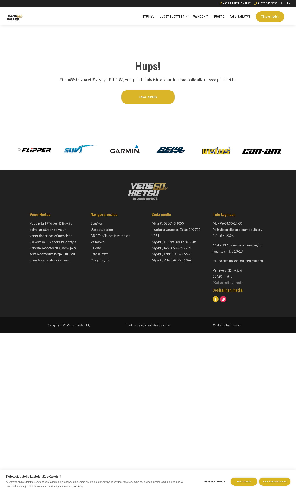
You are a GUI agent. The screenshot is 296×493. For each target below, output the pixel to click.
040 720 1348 (186, 242)
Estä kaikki (244, 481)
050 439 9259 (181, 248)
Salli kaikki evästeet (275, 481)
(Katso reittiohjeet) (228, 282)
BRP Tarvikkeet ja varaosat (110, 235)
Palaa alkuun (148, 97)
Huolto (96, 248)
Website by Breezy (227, 325)
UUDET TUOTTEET (172, 16)
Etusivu (96, 223)
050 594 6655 (181, 254)
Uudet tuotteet (102, 229)
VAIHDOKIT (200, 16)
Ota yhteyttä (100, 260)
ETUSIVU (149, 16)
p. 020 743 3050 (265, 3)
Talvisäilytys (99, 254)
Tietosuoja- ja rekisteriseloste (148, 325)
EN (288, 3)
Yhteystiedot (270, 16)
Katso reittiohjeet (235, 3)
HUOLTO (218, 16)
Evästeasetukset (214, 481)
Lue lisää (78, 486)
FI (282, 3)
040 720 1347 (181, 260)
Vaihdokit (98, 242)
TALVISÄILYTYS (240, 16)
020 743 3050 (174, 223)
